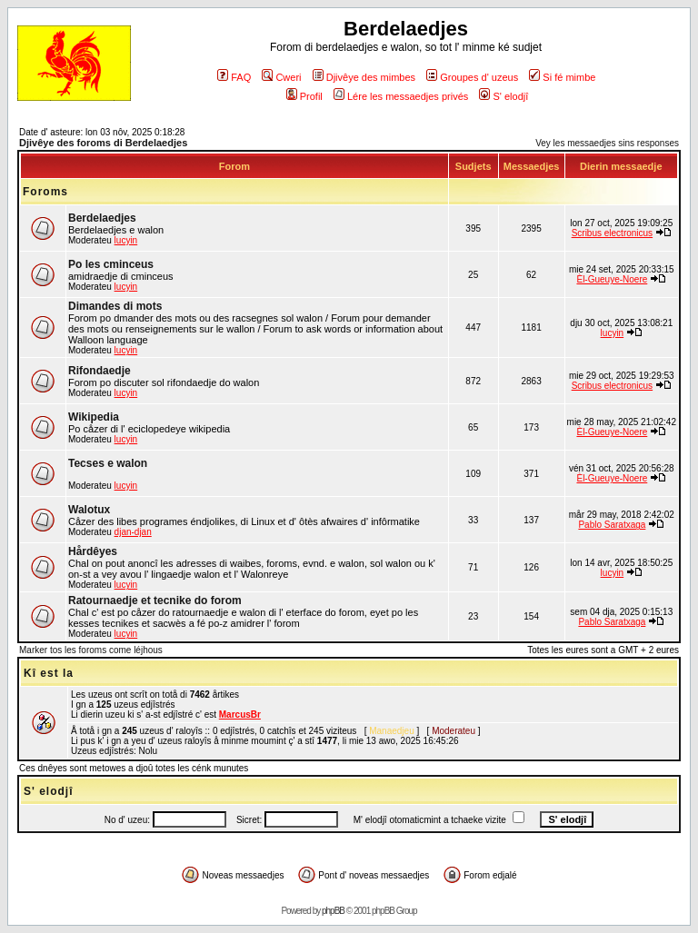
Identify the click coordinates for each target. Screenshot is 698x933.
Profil (304, 96)
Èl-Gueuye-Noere (611, 279)
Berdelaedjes (102, 218)
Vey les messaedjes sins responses (607, 143)
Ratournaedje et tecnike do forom (155, 600)
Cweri (281, 77)
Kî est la (49, 673)
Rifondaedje (99, 370)
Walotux (89, 509)
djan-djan (133, 532)
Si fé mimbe (562, 77)
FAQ (234, 77)
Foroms (45, 191)
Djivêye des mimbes (364, 77)
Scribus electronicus (612, 233)
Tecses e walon (107, 463)
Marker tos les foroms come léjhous (91, 650)
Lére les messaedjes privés (401, 96)
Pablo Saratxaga (611, 525)
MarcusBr (240, 715)
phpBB (333, 911)
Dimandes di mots (115, 306)
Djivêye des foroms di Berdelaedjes (103, 142)
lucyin (126, 240)
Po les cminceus (111, 264)
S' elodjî (503, 96)
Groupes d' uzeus (472, 77)
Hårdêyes (92, 551)
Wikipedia (93, 417)
